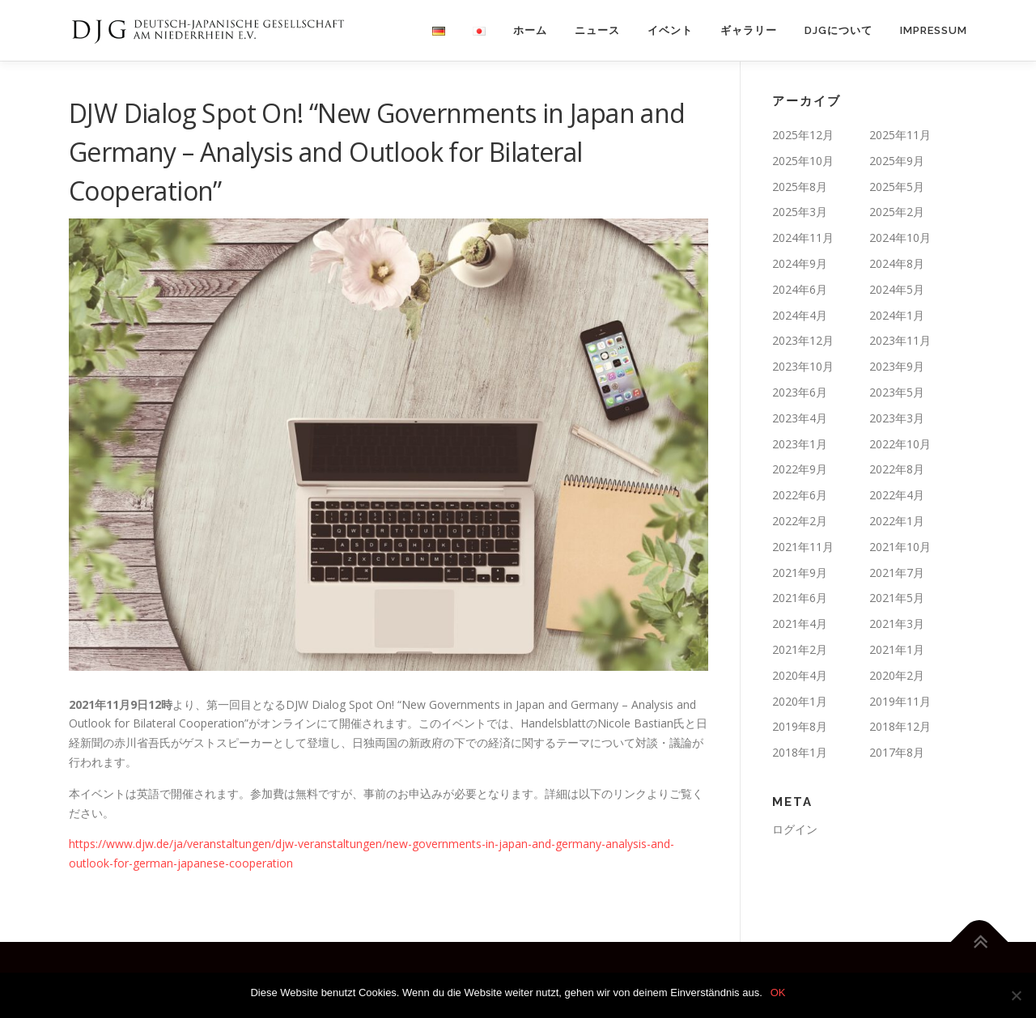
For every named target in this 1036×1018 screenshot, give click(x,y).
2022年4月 (896, 495)
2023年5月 (896, 392)
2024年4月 (799, 315)
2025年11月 (900, 134)
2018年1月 (799, 752)
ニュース (597, 30)
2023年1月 (799, 444)
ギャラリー (748, 30)
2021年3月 (896, 623)
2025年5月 (896, 186)
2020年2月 (896, 675)
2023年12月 (803, 340)
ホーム (530, 30)
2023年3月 (896, 418)
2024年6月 (799, 289)
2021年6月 (799, 597)
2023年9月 (896, 366)
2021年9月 (799, 572)
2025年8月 (799, 186)
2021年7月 (896, 572)
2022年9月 (799, 469)
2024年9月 (799, 263)
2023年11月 (900, 340)
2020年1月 (799, 701)
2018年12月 (900, 726)
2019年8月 (799, 726)
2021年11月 (803, 546)
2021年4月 (799, 623)
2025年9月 (896, 160)
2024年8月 (896, 263)
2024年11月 (803, 237)
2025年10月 (803, 160)
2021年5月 (896, 597)
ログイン (794, 829)
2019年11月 (900, 701)
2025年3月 (799, 211)
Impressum (933, 30)
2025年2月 (896, 211)
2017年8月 (896, 752)
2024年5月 (896, 289)
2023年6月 (799, 392)
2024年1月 (896, 315)
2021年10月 (900, 546)
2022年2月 (799, 520)
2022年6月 (799, 495)
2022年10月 (900, 444)
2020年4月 (799, 675)
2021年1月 (896, 649)
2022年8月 (896, 469)
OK (778, 992)
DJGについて (839, 30)
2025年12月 (803, 134)
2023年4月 (799, 418)
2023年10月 (803, 366)
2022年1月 (896, 520)
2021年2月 (799, 649)
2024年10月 (900, 237)
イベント (670, 30)
